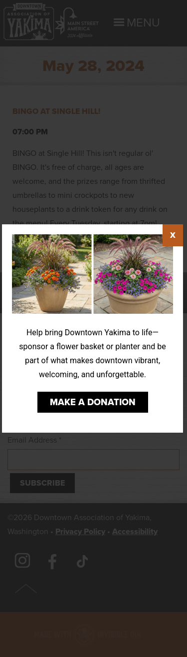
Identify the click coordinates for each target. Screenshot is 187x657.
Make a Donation (93, 402)
